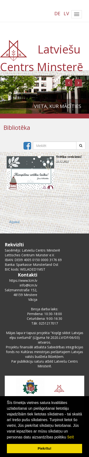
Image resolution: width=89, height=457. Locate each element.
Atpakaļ (14, 222)
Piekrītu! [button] (45, 448)
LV (66, 13)
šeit (70, 437)
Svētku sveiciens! (69, 157)
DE (57, 13)
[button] (68, 82)
